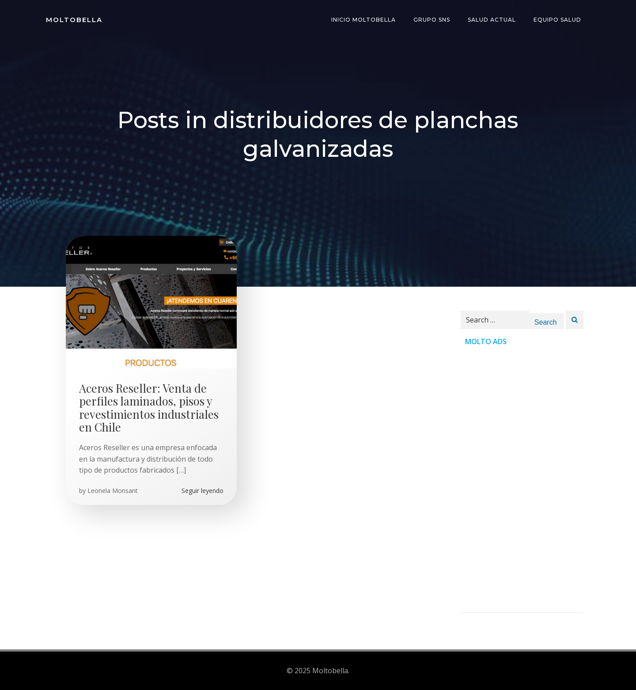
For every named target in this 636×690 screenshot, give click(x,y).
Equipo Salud (557, 19)
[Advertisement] (522, 479)
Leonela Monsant (112, 490)
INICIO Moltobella (363, 19)
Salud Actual (492, 19)
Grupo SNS (431, 19)
